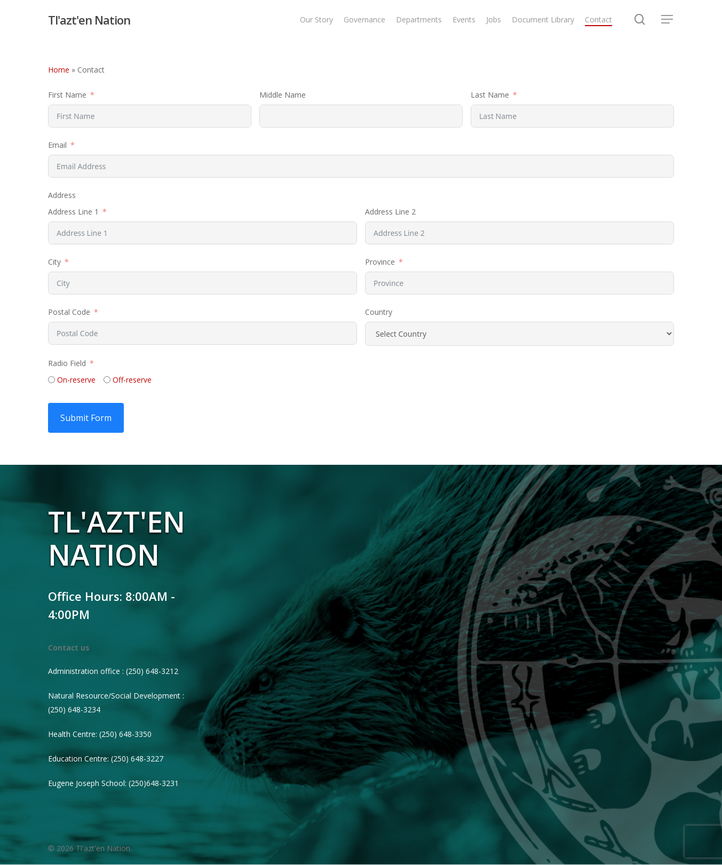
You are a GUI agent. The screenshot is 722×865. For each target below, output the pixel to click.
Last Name (490, 95)
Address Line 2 (390, 212)
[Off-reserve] (107, 379)
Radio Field (67, 363)
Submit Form (86, 418)
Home (58, 70)
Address (62, 195)
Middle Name (282, 95)
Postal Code (69, 312)
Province (380, 262)
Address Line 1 (73, 212)
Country (378, 312)
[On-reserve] (51, 379)
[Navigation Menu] (667, 21)
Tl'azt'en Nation (89, 21)
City (54, 262)
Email (57, 145)
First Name (67, 95)
